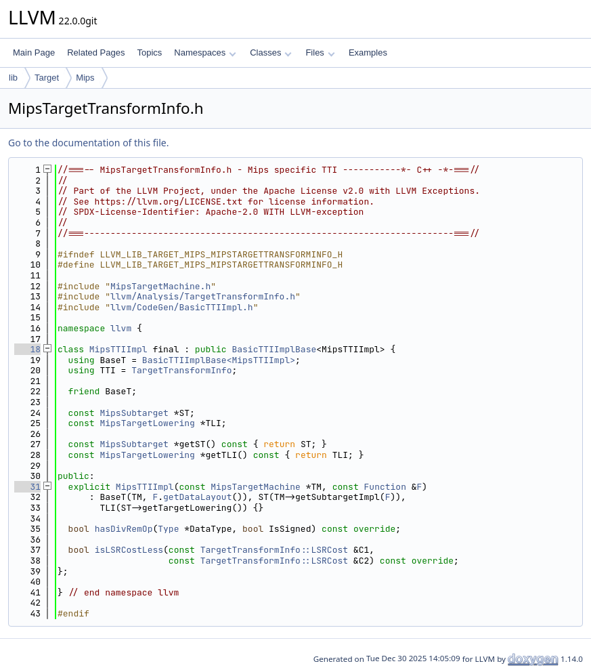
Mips (85, 77)
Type (168, 529)
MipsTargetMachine (256, 487)
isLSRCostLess (129, 550)
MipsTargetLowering (147, 423)
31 (27, 487)
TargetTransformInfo (181, 370)
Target (47, 77)
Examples (368, 52)
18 (27, 349)
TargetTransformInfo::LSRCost (274, 550)
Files (319, 52)
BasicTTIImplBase (274, 349)
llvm (120, 328)
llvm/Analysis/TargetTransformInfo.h (202, 296)
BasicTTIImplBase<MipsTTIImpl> (218, 360)
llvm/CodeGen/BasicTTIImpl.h (181, 307)
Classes (271, 52)
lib (13, 77)
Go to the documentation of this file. (88, 142)
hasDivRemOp (124, 529)
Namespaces (205, 52)
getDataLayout (197, 497)
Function (385, 487)
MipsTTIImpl (118, 349)
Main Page (34, 52)
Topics (149, 52)
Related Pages (96, 52)
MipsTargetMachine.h (160, 286)
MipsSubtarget (134, 413)
